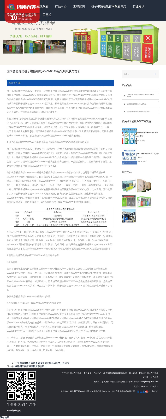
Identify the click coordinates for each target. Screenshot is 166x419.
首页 (10, 6)
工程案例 (79, 6)
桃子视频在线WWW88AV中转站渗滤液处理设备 (140, 96)
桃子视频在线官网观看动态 (108, 6)
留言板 (47, 14)
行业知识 (138, 6)
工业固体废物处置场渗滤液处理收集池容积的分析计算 (42, 363)
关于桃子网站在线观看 (33, 6)
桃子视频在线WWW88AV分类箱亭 (138, 111)
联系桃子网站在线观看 (21, 14)
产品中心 (61, 6)
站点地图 (154, 377)
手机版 (155, 391)
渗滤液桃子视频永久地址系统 (136, 104)
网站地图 (4, 417)
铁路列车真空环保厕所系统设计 (31, 366)
